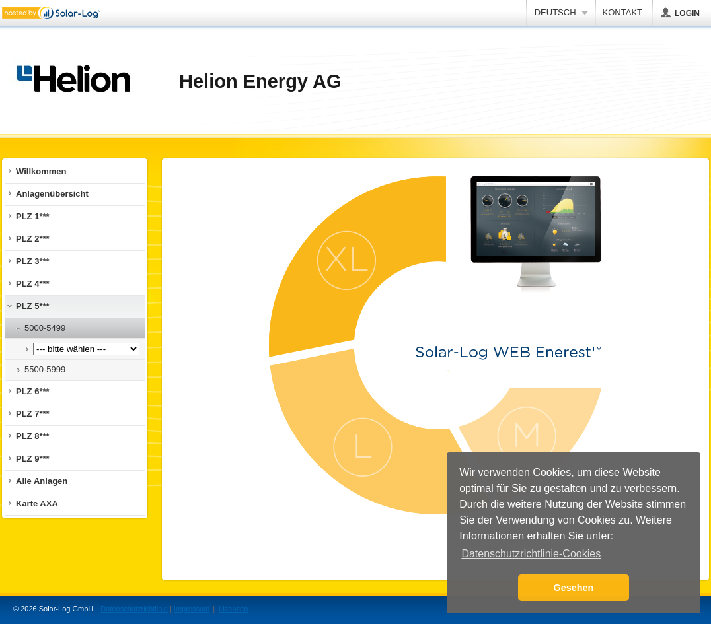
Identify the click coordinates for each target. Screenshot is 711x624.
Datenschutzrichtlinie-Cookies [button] (531, 553)
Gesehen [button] (574, 587)
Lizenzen (233, 609)
